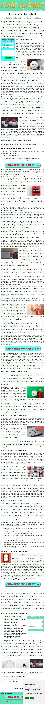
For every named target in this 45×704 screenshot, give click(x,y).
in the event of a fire (17, 182)
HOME (24, 10)
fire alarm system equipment (15, 305)
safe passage (33, 207)
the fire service (36, 268)
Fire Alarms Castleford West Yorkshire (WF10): (15, 21)
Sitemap (2, 693)
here (26, 608)
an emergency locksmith (18, 646)
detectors (35, 231)
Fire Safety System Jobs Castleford (29, 674)
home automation (22, 655)
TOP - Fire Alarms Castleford (9, 681)
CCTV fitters (12, 652)
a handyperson (20, 654)
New (5, 693)
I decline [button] (32, 697)
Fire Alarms (9, 693)
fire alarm (35, 42)
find (6, 592)
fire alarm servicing (36, 569)
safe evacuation (37, 200)
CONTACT (35, 10)
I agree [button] (27, 697)
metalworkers (37, 651)
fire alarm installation (31, 572)
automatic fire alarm (14, 77)
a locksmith (14, 649)
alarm (21, 540)
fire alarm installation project (16, 610)
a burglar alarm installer (9, 648)
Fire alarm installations (8, 353)
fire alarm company (34, 248)
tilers (3, 654)
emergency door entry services (11, 651)
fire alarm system (15, 24)
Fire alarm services (22, 599)
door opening (31, 648)
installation (15, 98)
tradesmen (16, 657)
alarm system (17, 191)
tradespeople (21, 643)
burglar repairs (30, 652)
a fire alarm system (15, 240)
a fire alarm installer (9, 645)
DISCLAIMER (40, 10)
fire (39, 528)
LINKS (27, 10)
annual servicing (38, 289)
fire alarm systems (37, 117)
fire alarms (12, 365)
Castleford (33, 353)
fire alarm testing (28, 503)
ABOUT (31, 10)
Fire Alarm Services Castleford (14, 613)
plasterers (31, 649)
